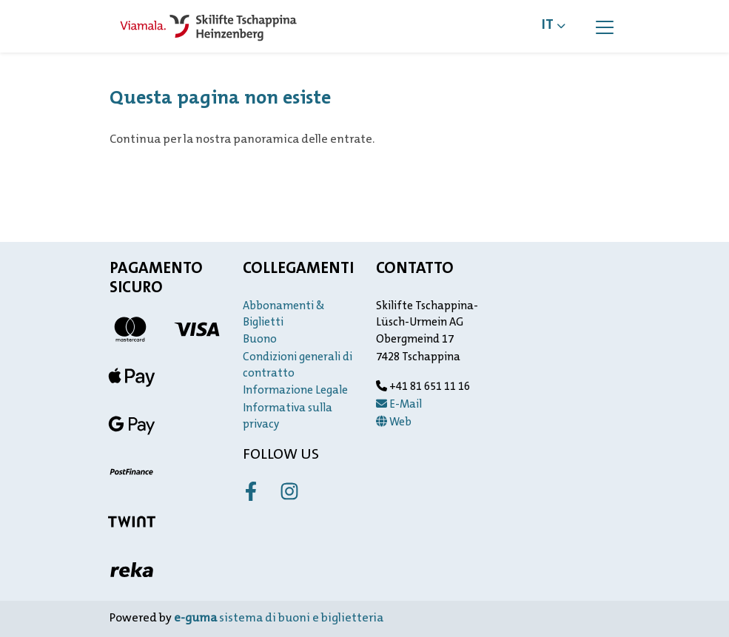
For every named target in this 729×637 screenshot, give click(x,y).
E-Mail (399, 405)
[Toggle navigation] (604, 26)
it (548, 25)
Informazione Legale (295, 391)
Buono (260, 340)
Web (393, 422)
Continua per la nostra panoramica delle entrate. (242, 140)
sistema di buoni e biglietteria (278, 618)
